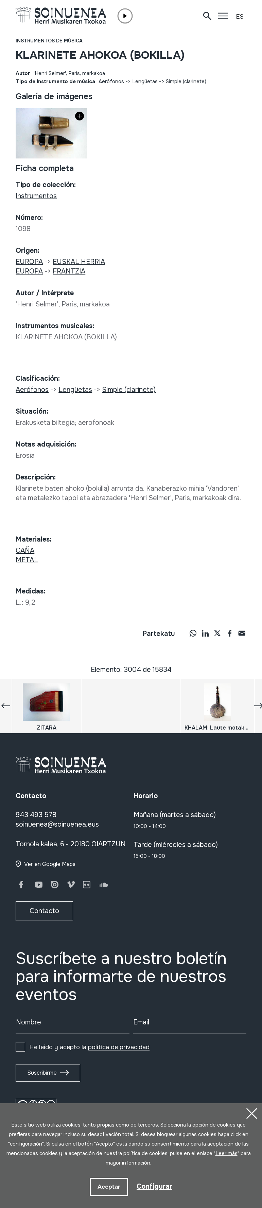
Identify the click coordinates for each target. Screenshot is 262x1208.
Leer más (226, 1153)
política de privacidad (119, 1047)
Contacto (44, 911)
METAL (27, 560)
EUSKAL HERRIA (79, 262)
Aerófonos (111, 81)
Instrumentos (36, 196)
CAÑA (25, 550)
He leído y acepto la (89, 1047)
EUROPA (29, 262)
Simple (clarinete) (186, 81)
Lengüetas (145, 81)
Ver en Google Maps (49, 864)
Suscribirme (42, 1072)
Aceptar (109, 1186)
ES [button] (240, 16)
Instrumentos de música (49, 41)
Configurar (154, 1186)
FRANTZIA (69, 271)
